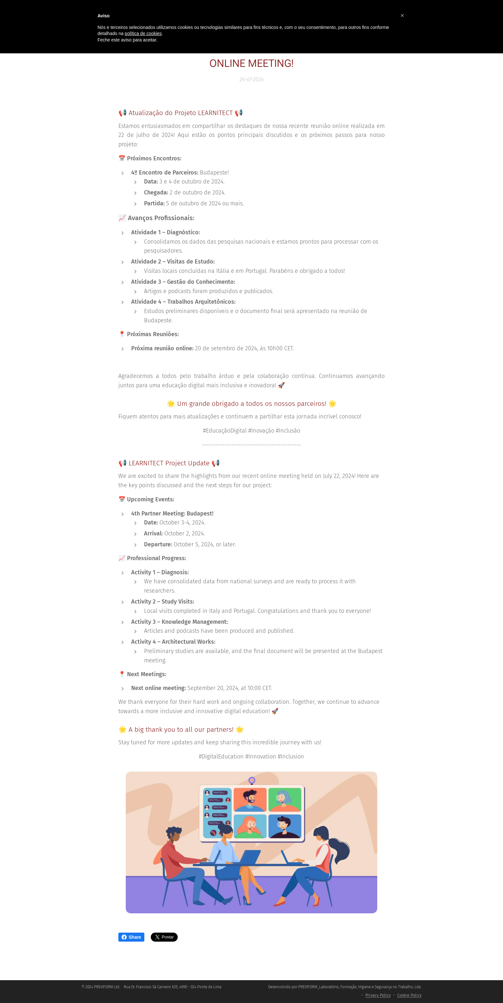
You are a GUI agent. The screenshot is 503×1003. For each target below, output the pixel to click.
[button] (402, 15)
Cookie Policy (409, 995)
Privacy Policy (378, 995)
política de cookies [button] (143, 33)
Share (131, 937)
